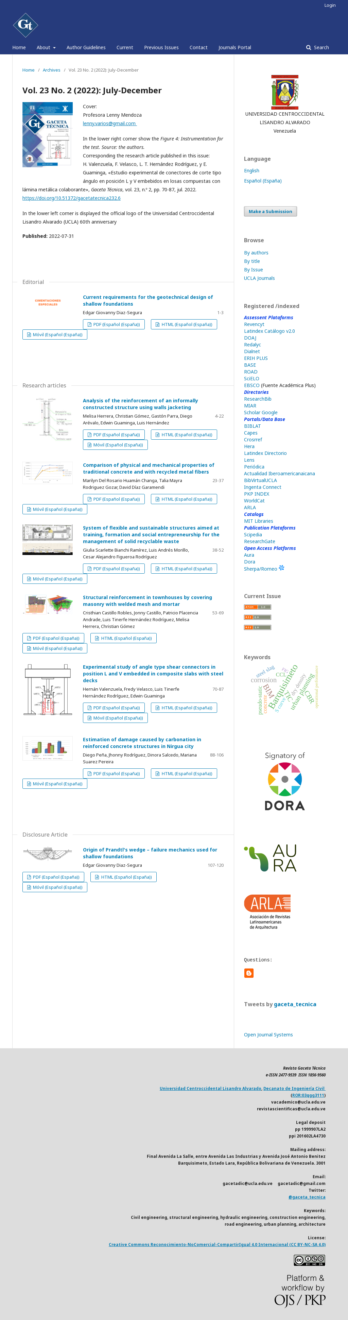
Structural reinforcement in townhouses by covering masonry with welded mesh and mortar (147, 600)
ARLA (250, 507)
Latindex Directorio (265, 453)
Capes (251, 432)
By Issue (253, 269)
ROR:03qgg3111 (308, 1095)
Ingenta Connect (262, 487)
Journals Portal (235, 47)
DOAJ (250, 337)
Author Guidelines (86, 47)
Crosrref (253, 439)
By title (252, 261)
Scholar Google (261, 412)
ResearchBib (258, 399)
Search (321, 47)
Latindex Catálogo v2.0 (269, 331)
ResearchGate (259, 541)
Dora (249, 561)
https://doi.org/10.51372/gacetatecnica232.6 (71, 198)
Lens (249, 460)
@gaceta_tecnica (307, 1197)
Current (125, 47)
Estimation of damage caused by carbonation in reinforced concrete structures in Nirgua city (142, 742)
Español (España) (263, 180)
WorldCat (254, 500)
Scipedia (253, 534)
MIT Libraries (258, 521)
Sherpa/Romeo (264, 569)
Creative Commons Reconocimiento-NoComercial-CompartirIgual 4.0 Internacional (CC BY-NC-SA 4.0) (217, 1244)
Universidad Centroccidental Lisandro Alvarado (210, 1088)
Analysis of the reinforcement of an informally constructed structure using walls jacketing (140, 403)
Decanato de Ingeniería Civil (294, 1088)
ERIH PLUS (256, 358)
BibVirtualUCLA (260, 480)
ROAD (251, 371)
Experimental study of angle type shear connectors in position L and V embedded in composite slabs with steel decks (153, 674)
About (44, 47)
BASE (250, 365)
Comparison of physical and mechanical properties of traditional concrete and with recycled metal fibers (148, 468)
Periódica (254, 466)
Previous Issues (161, 47)
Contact (199, 47)
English (251, 170)
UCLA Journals (259, 278)
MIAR (250, 405)
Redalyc (252, 344)
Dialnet (252, 351)
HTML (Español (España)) (186, 324)
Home (19, 47)
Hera (249, 446)
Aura (249, 555)
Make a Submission (270, 211)
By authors (256, 252)
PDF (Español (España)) (116, 324)
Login (330, 5)
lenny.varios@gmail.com (110, 123)
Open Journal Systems (268, 1034)
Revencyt (254, 324)
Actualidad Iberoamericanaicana (279, 473)
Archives (51, 70)
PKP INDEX (256, 494)
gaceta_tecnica (295, 1004)
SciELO (251, 378)
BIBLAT (252, 426)
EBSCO (252, 385)
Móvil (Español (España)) (57, 334)
